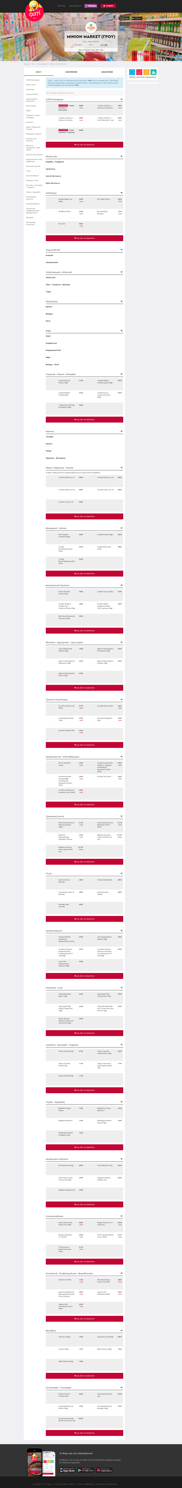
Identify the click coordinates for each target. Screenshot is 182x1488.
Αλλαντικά (50, 277)
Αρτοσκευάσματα (32, 176)
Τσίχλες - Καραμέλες (33, 192)
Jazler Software (68, 1484)
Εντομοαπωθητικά (32, 204)
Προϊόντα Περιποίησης (34, 155)
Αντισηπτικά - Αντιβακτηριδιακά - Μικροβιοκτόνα (33, 210)
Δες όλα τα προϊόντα (84, 144)
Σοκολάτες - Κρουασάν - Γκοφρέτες (34, 186)
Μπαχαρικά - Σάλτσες (33, 134)
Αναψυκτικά (51, 343)
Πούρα (48, 451)
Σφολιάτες (50, 169)
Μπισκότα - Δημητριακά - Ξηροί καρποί (33, 147)
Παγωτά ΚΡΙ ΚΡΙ (32, 94)
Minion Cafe (31, 85)
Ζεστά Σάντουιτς (53, 176)
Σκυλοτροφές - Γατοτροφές (31, 223)
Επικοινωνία (112, 1484)
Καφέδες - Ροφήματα (55, 162)
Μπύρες (49, 314)
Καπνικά (29, 122)
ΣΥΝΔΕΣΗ (108, 6)
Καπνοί (49, 444)
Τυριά (48, 292)
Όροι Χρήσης (100, 1484)
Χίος (33, 64)
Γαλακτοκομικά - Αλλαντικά (32, 100)
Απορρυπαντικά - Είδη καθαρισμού (34, 160)
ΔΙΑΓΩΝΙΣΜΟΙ (75, 6)
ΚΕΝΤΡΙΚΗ (61, 6)
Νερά (48, 357)
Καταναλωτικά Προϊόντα (31, 140)
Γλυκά (28, 171)
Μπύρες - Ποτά (52, 364)
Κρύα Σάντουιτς (53, 183)
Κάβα (28, 110)
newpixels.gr (88, 1484)
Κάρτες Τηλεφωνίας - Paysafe (33, 128)
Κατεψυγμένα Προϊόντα (31, 198)
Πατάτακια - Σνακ (32, 180)
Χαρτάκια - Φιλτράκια (55, 458)
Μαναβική (29, 217)
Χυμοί (48, 336)
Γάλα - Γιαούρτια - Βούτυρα (58, 284)
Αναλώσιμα (30, 89)
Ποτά (48, 321)
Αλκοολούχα (31, 106)
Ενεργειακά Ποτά (53, 350)
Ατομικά (49, 255)
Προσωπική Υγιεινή (33, 166)
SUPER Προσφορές (33, 80)
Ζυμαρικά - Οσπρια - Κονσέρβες (33, 116)
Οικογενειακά (52, 262)
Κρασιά (49, 307)
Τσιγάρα (49, 437)
